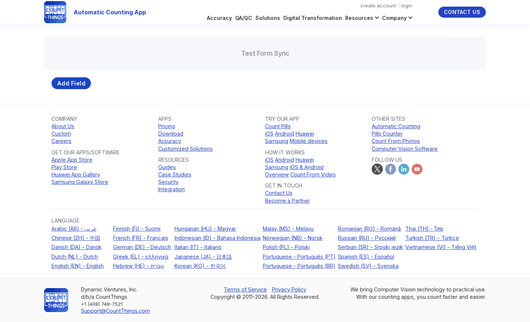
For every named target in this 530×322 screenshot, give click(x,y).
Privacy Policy (289, 289)
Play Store (64, 167)
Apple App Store (72, 160)
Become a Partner (287, 200)
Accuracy (219, 18)
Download (170, 133)
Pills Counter (387, 133)
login (406, 5)
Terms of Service (245, 289)
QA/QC (243, 18)
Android (284, 133)
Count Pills (278, 126)
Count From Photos (396, 141)
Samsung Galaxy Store (80, 182)
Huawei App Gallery (76, 174)
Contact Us (462, 12)
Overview (277, 174)
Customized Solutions (185, 149)
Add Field (71, 83)
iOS (269, 133)
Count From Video (313, 174)
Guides (167, 167)
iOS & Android (307, 167)
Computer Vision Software (405, 149)
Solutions (267, 18)
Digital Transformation (312, 18)
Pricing (166, 126)
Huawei (305, 133)
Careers (61, 141)
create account (378, 5)
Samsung (276, 141)
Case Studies (174, 174)
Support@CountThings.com (115, 311)
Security (168, 182)
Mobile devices (309, 141)
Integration (171, 189)
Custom (61, 133)
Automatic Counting (396, 126)
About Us (63, 126)
